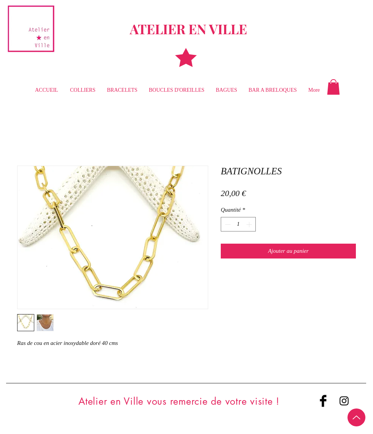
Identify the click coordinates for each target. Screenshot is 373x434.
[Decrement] (227, 224)
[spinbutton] (238, 224)
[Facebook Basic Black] (323, 401)
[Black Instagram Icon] (344, 401)
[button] (333, 87)
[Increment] (250, 224)
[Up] (356, 417)
